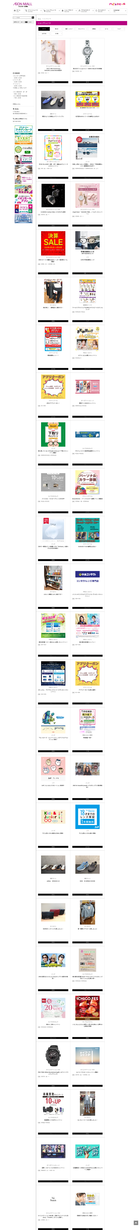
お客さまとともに (27, 1215)
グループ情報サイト (18, 1213)
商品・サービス (17, 1215)
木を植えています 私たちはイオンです (50, 1215)
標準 (26, 22)
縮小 (22, 22)
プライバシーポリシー (37, 1213)
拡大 (30, 22)
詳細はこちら (16, 104)
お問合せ (46, 1213)
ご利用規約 (36, 1215)
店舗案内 (27, 1213)
